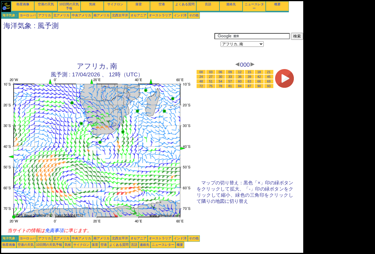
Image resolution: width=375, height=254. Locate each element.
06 (220, 72)
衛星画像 (22, 4)
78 (220, 86)
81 (230, 86)
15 (249, 72)
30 (220, 76)
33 (230, 76)
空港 (161, 4)
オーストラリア (160, 15)
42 (259, 76)
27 (211, 76)
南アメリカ (101, 15)
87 (249, 86)
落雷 (138, 4)
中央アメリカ (81, 15)
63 (249, 81)
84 (240, 86)
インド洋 (180, 15)
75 (211, 86)
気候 (92, 4)
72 (201, 86)
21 (269, 72)
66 (259, 81)
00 (201, 72)
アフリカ (44, 15)
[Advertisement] (107, 46)
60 (240, 81)
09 (230, 72)
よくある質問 (185, 4)
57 (230, 81)
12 (240, 72)
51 (211, 81)
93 (269, 86)
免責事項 (54, 230)
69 (269, 81)
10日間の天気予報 (49, 244)
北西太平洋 (120, 15)
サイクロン (115, 4)
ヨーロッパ (28, 15)
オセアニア (138, 15)
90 (259, 86)
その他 (194, 15)
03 (211, 72)
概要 (277, 4)
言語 (208, 4)
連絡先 (231, 4)
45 (269, 76)
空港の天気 (46, 4)
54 (220, 81)
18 (259, 72)
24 (201, 76)
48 (201, 81)
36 (240, 76)
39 (249, 76)
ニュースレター (163, 244)
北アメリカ (61, 15)
